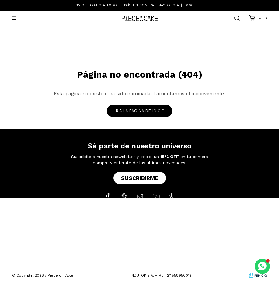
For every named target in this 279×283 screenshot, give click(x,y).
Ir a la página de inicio (139, 111)
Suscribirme (139, 178)
